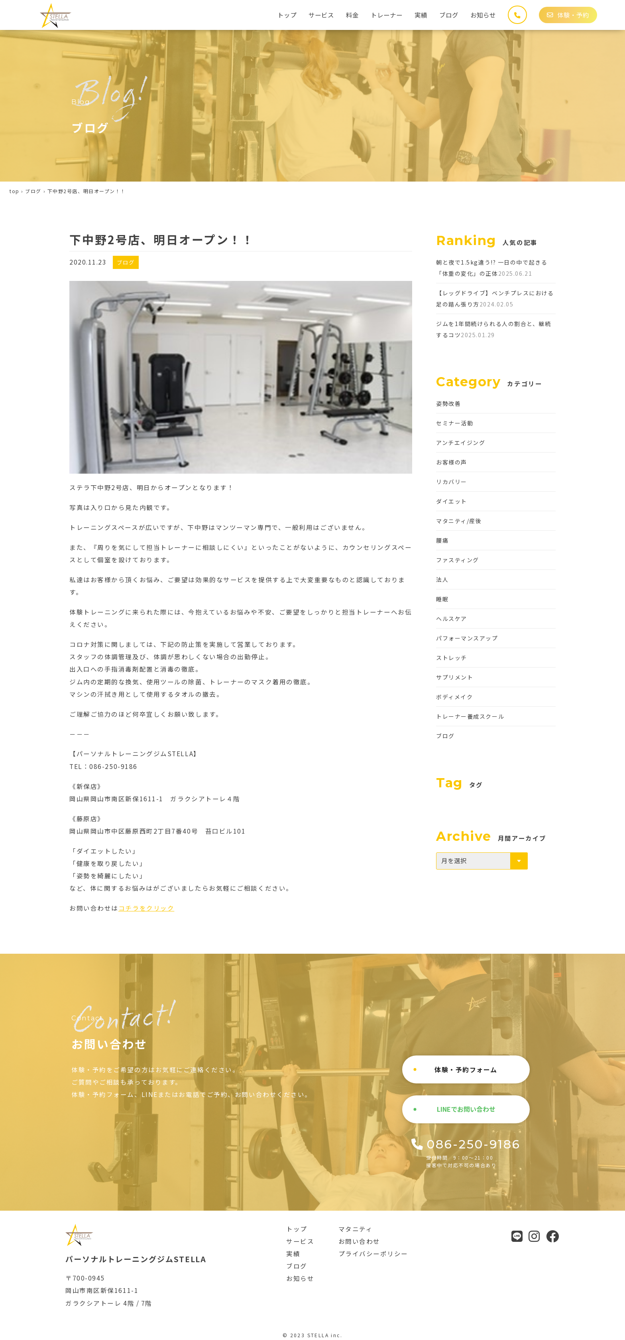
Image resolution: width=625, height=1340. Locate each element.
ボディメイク (454, 697)
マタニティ (355, 1228)
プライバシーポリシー (373, 1253)
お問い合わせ (359, 1241)
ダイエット (451, 501)
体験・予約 (568, 14)
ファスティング (457, 560)
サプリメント (454, 677)
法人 (442, 579)
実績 (421, 14)
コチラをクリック (146, 907)
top (15, 191)
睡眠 (442, 599)
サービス (321, 14)
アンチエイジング (460, 443)
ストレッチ (451, 658)
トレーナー (387, 14)
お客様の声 (451, 462)
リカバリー (451, 482)
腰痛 (442, 540)
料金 (352, 14)
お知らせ (483, 14)
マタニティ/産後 (459, 521)
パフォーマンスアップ (467, 638)
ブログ (448, 14)
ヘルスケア (451, 619)
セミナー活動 (454, 423)
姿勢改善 (448, 403)
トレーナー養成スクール (470, 716)
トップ (287, 14)
